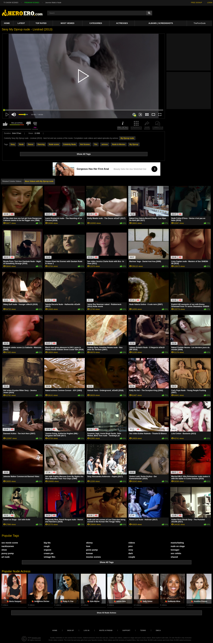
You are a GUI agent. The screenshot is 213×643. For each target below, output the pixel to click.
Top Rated (41, 23)
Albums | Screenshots (161, 23)
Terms (143, 630)
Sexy (13, 144)
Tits (95, 144)
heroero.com (36, 638)
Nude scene (54, 144)
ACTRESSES (122, 23)
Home (7, 23)
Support (126, 630)
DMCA (158, 630)
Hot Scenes (85, 144)
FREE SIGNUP (196, 2)
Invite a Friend (106, 630)
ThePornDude (200, 23)
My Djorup (133, 144)
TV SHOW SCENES (11, 2)
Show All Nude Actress (106, 613)
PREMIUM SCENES (31, 2)
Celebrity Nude (69, 144)
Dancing (41, 144)
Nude (21, 144)
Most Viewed (67, 23)
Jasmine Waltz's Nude (53, 2)
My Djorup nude (127, 138)
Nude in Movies (118, 144)
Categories (95, 23)
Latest (21, 23)
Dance (30, 144)
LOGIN (209, 2)
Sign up (70, 630)
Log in (86, 630)
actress (105, 144)
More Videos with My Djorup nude (39, 181)
